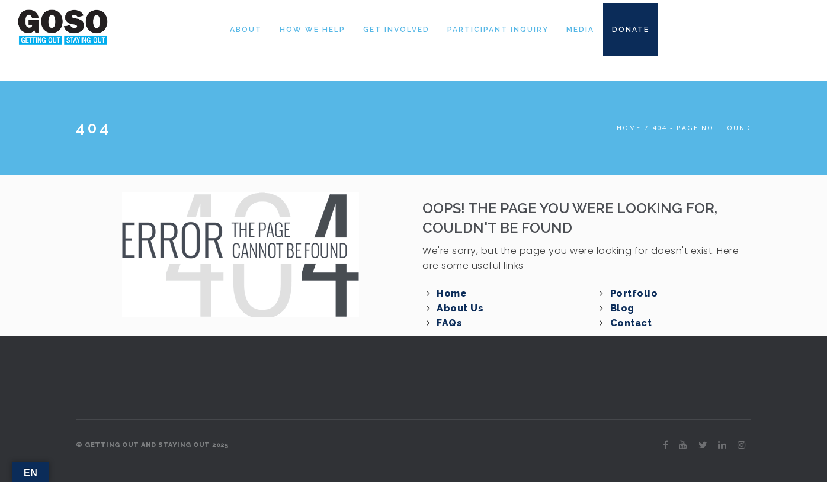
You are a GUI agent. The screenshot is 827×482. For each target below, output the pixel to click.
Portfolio (634, 293)
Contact (631, 323)
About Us (460, 308)
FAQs (449, 323)
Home (629, 127)
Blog (622, 308)
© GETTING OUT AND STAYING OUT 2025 (152, 445)
